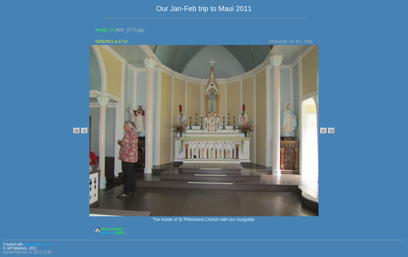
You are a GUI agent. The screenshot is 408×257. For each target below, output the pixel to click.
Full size (107, 233)
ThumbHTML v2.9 (37, 244)
